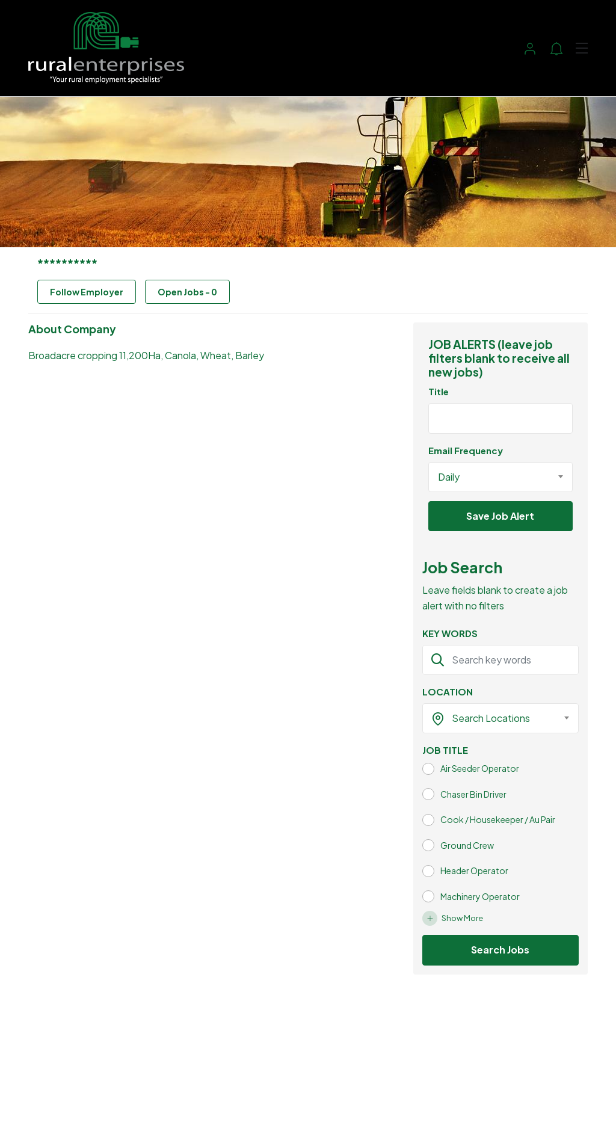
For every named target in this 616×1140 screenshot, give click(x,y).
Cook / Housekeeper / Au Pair (497, 819)
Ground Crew (467, 845)
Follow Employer (86, 291)
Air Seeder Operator (479, 768)
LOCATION (447, 691)
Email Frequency (465, 450)
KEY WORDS (450, 633)
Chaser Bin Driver (473, 794)
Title (438, 391)
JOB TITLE (445, 749)
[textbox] (493, 718)
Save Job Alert (500, 516)
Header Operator (474, 870)
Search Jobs (500, 949)
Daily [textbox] (449, 476)
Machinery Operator (480, 896)
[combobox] (500, 477)
